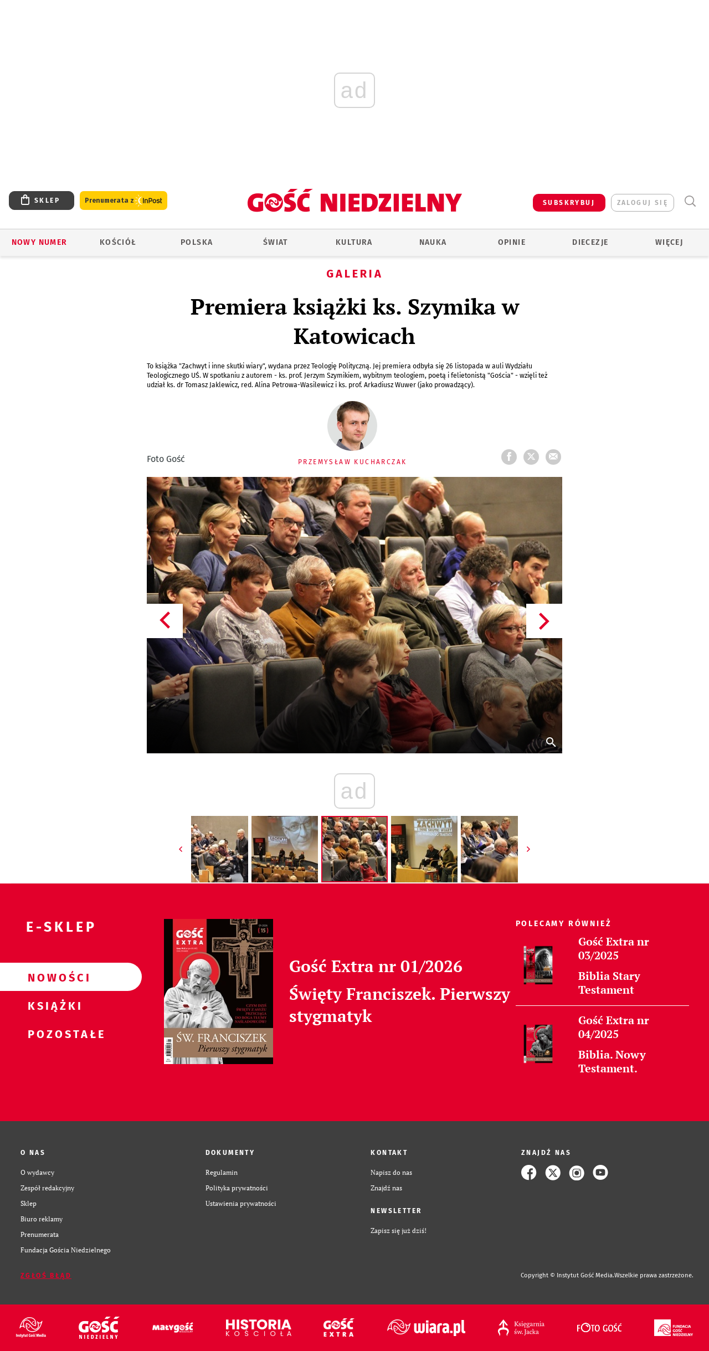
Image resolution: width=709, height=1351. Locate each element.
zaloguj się (642, 203)
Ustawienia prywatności (240, 1203)
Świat (275, 242)
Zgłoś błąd (45, 1276)
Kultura (354, 242)
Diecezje (590, 242)
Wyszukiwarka (690, 201)
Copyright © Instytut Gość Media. (567, 1275)
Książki (53, 1005)
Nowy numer (40, 242)
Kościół (118, 242)
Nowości (53, 977)
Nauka (433, 242)
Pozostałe (53, 1034)
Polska (197, 242)
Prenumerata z (123, 200)
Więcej (669, 242)
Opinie (512, 242)
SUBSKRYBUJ (569, 203)
